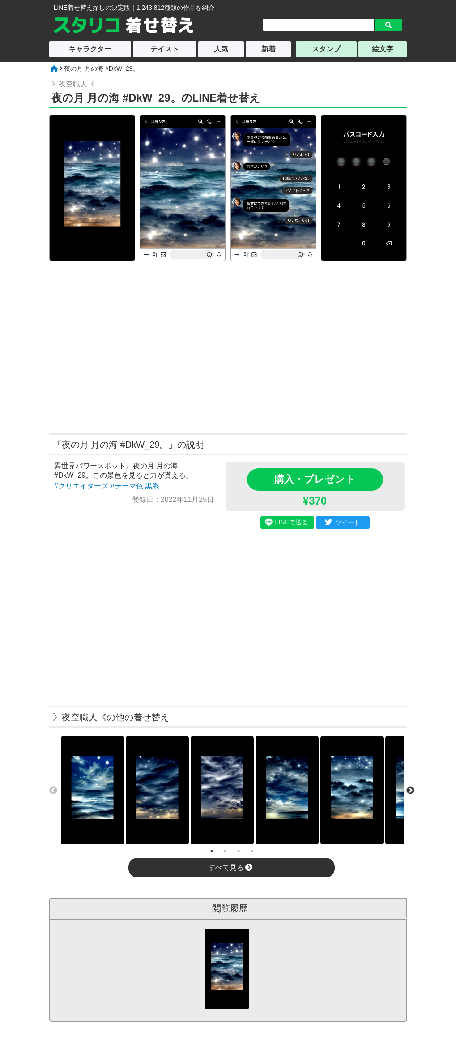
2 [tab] (225, 851)
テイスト (164, 49)
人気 (221, 49)
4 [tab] (251, 851)
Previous (53, 790)
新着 (268, 49)
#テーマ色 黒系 (135, 486)
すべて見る (230, 867)
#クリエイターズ (81, 486)
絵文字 (382, 49)
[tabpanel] (92, 790)
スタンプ (326, 49)
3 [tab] (238, 851)
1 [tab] (211, 851)
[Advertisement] (142, 346)
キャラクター (89, 49)
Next (410, 790)
